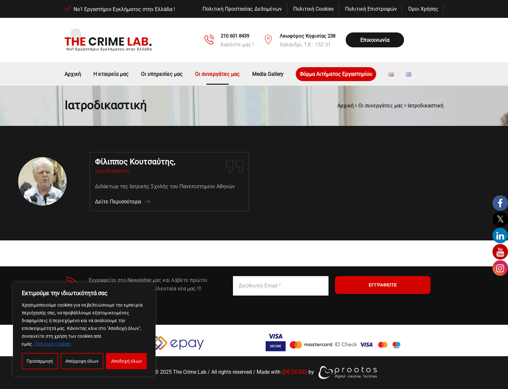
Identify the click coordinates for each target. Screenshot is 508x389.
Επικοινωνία (374, 40)
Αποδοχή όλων (126, 361)
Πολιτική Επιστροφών (371, 9)
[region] (84, 329)
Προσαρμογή (40, 361)
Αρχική (72, 74)
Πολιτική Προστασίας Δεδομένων (242, 9)
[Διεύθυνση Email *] (281, 286)
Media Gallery (267, 74)
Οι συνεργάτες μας (217, 74)
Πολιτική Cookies (53, 343)
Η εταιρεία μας (111, 74)
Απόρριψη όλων (81, 361)
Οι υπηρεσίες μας (162, 74)
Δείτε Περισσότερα (122, 202)
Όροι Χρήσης (423, 9)
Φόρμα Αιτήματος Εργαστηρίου (336, 74)
